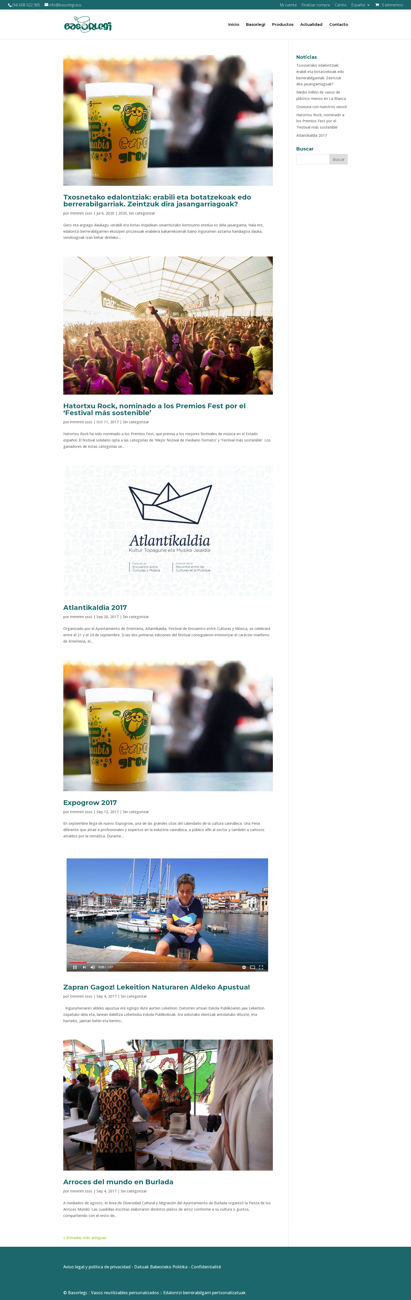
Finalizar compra (316, 5)
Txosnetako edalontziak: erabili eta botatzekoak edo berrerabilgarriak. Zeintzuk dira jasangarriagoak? (157, 200)
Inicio (233, 25)
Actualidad (311, 25)
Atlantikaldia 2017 (95, 607)
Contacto (338, 25)
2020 (122, 213)
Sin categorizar (142, 213)
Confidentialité (206, 1267)
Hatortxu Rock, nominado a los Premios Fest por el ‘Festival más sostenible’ (154, 409)
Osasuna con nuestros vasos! (321, 106)
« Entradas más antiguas (84, 1237)
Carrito (340, 5)
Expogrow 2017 (90, 802)
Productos (282, 25)
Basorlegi (255, 25)
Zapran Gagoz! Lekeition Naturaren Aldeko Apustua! (156, 987)
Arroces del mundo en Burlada (118, 1182)
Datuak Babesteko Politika (160, 1267)
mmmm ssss (81, 213)
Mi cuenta (288, 5)
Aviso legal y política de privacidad (96, 1267)
